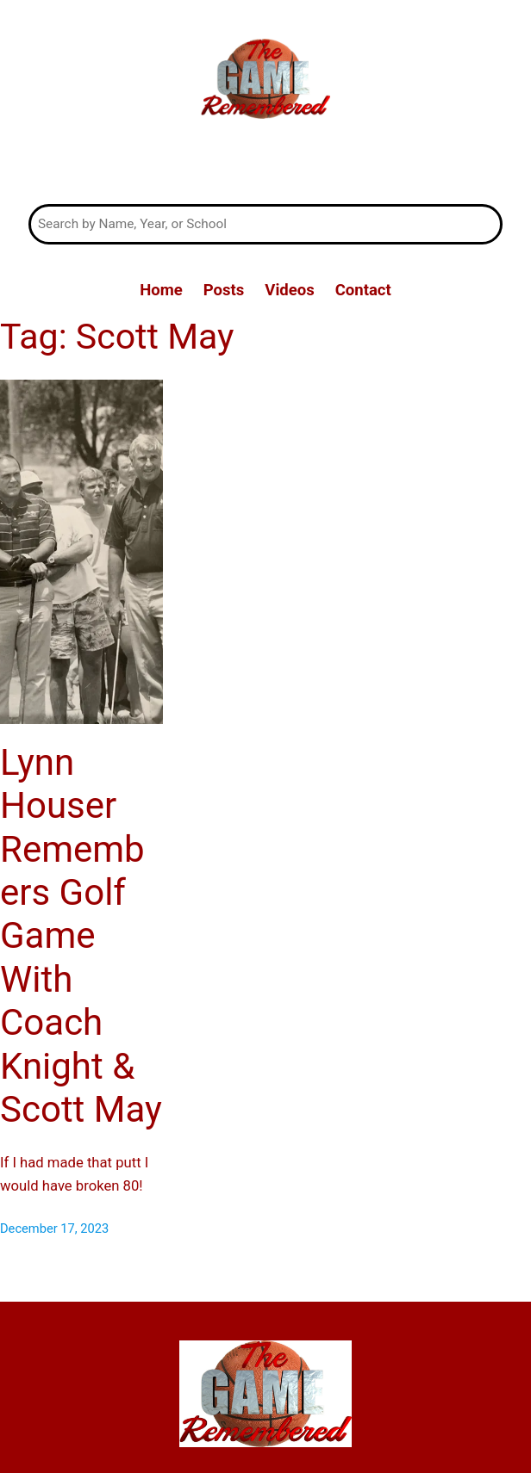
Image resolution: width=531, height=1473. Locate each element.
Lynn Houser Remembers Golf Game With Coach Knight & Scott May (81, 935)
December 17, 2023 (54, 1228)
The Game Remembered (265, 164)
